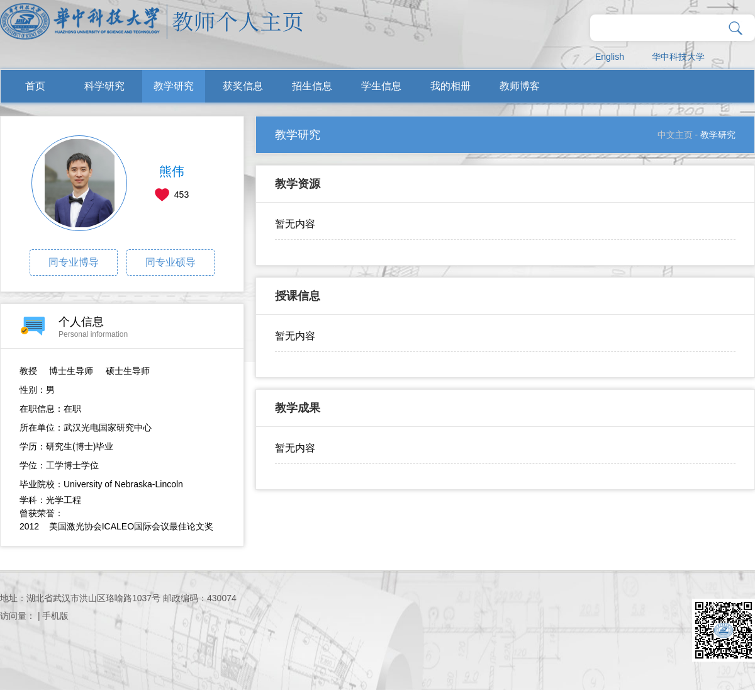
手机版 (55, 616)
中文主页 (675, 135)
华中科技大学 (678, 57)
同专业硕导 (170, 262)
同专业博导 (73, 262)
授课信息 (297, 296)
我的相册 (450, 86)
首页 (35, 86)
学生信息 (381, 86)
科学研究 (104, 86)
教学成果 (297, 408)
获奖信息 (243, 86)
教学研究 (174, 86)
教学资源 (297, 184)
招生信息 (312, 86)
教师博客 (520, 86)
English (609, 57)
